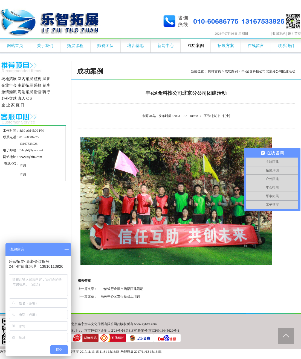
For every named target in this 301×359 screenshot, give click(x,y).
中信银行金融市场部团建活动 (122, 289)
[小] (227, 116)
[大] (215, 116)
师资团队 (105, 45)
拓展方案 (226, 45)
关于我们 (45, 45)
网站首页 (15, 45)
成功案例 (195, 45)
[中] (221, 116)
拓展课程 (75, 45)
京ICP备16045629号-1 (163, 330)
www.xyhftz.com (30, 157)
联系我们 (286, 45)
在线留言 (256, 45)
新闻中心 (165, 45)
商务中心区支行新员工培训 (120, 296)
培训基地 (135, 45)
